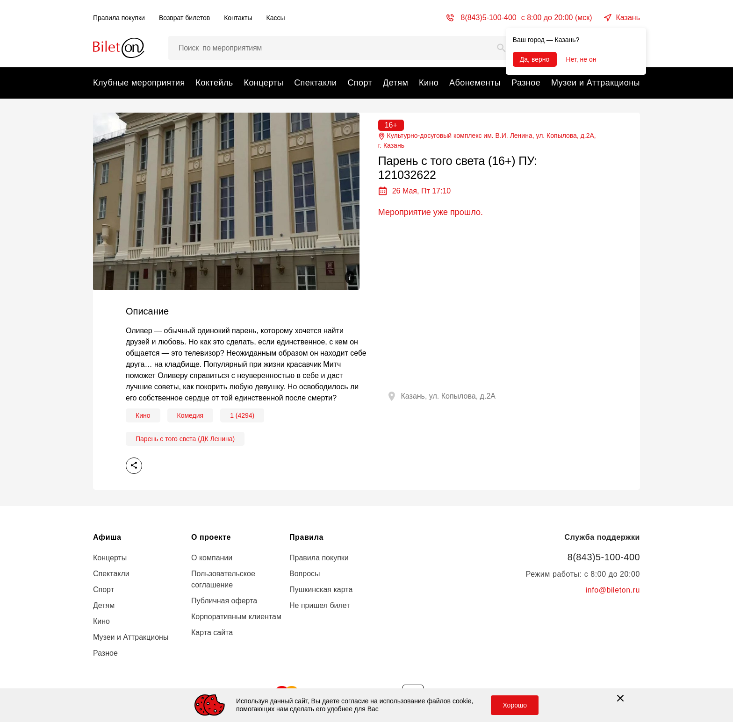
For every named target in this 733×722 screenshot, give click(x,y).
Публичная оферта (224, 601)
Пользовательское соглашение (223, 579)
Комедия (190, 415)
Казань (628, 17)
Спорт (359, 82)
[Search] (501, 48)
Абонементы (475, 82)
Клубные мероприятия (139, 82)
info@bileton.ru (613, 590)
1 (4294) (242, 415)
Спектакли (315, 82)
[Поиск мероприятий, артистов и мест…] (340, 48)
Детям (395, 82)
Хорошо (515, 705)
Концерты (263, 82)
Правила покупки (119, 17)
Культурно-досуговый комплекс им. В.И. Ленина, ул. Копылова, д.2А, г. (487, 141)
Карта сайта (212, 632)
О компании (211, 558)
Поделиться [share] (134, 466)
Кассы (275, 17)
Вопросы (304, 574)
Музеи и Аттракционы (595, 82)
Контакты (238, 17)
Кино (428, 82)
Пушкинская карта (320, 589)
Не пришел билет (319, 605)
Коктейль (214, 82)
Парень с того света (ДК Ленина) (185, 439)
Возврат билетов (184, 17)
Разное (525, 82)
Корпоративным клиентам (236, 617)
